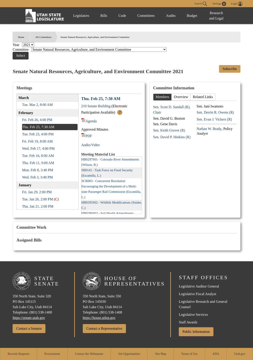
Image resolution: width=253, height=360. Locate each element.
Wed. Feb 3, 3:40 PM (37, 177)
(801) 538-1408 (40, 312)
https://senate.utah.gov (29, 318)
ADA (216, 354)
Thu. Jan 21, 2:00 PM (37, 206)
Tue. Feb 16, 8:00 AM (38, 156)
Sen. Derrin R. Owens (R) (215, 112)
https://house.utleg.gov (99, 318)
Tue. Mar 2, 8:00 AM (37, 105)
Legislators (81, 16)
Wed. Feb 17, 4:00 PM (38, 148)
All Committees (43, 37)
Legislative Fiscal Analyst (197, 294)
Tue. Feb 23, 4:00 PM (38, 134)
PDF (86, 136)
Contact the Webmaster (89, 354)
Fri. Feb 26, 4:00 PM (37, 120)
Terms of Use (189, 354)
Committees (146, 16)
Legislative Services (193, 314)
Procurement (52, 354)
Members (162, 97)
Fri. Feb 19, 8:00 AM (37, 141)
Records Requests (18, 354)
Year (16, 45)
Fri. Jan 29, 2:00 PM (37, 192)
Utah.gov (239, 354)
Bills (104, 16)
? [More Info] (120, 112)
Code (122, 16)
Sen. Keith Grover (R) (169, 130)
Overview (181, 97)
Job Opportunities (129, 354)
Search (201, 4)
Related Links (203, 97)
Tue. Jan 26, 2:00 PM (37, 199)
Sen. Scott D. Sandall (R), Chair (171, 109)
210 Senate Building (96, 106)
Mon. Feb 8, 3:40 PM (37, 170)
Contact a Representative (104, 328)
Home (21, 37)
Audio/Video (90, 145)
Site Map (160, 354)
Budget (192, 16)
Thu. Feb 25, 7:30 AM (38, 127)
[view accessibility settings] (219, 4)
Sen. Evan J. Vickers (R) (214, 119)
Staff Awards (188, 322)
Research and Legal (216, 15)
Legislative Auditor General (199, 286)
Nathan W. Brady (209, 129)
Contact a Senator (29, 328)
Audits (171, 16)
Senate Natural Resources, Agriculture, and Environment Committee (95, 37)
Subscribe (230, 69)
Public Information (196, 332)
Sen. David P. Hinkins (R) (171, 137)
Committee (21, 49)
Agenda (89, 121)
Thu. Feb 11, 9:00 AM (38, 163)
